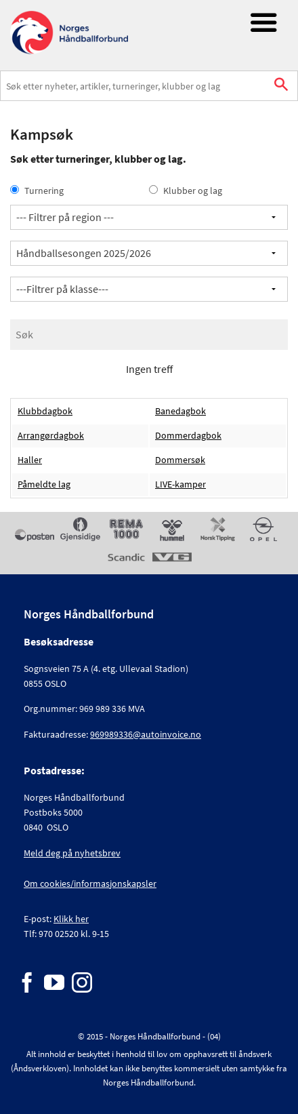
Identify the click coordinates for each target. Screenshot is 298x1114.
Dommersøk (180, 460)
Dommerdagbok (188, 435)
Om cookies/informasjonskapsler (90, 883)
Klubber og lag (185, 190)
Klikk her (71, 919)
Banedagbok (180, 411)
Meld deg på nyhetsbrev (72, 853)
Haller (30, 460)
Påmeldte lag (44, 484)
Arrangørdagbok (51, 435)
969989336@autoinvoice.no (145, 734)
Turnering (37, 190)
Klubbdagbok (45, 411)
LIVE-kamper (180, 484)
